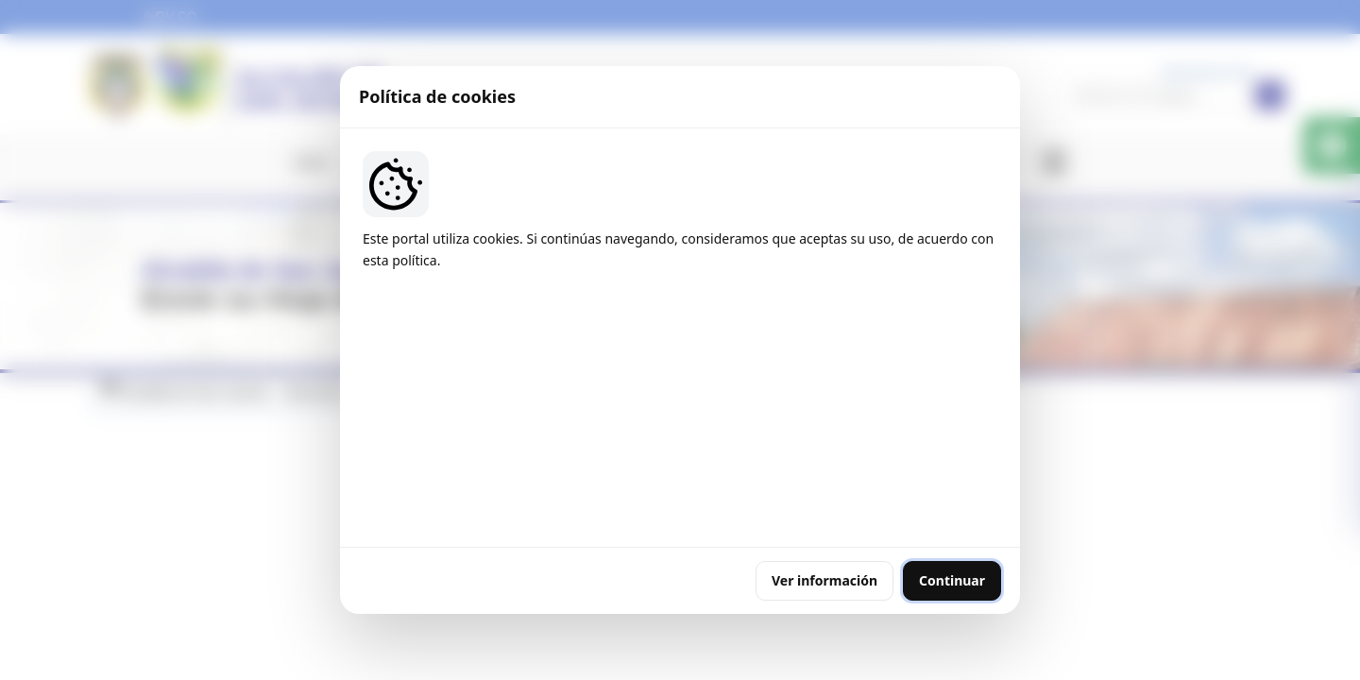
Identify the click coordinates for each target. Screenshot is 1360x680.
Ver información (824, 465)
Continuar (952, 465)
